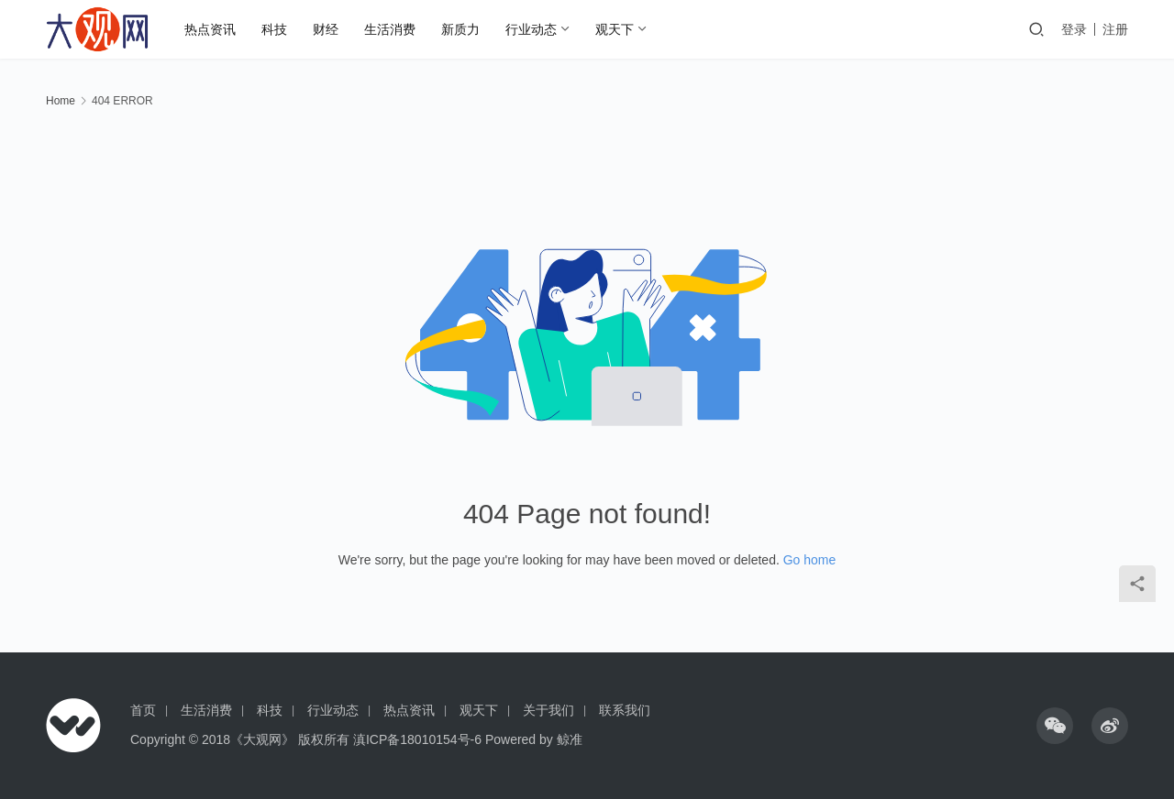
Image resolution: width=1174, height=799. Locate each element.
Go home (809, 560)
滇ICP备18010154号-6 (417, 739)
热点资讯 (210, 29)
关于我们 (548, 710)
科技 (274, 29)
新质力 (460, 29)
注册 (1115, 29)
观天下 (614, 29)
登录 (1074, 29)
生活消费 (389, 29)
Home (60, 100)
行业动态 (531, 29)
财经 (325, 29)
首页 (143, 710)
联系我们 (624, 710)
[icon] (1054, 725)
